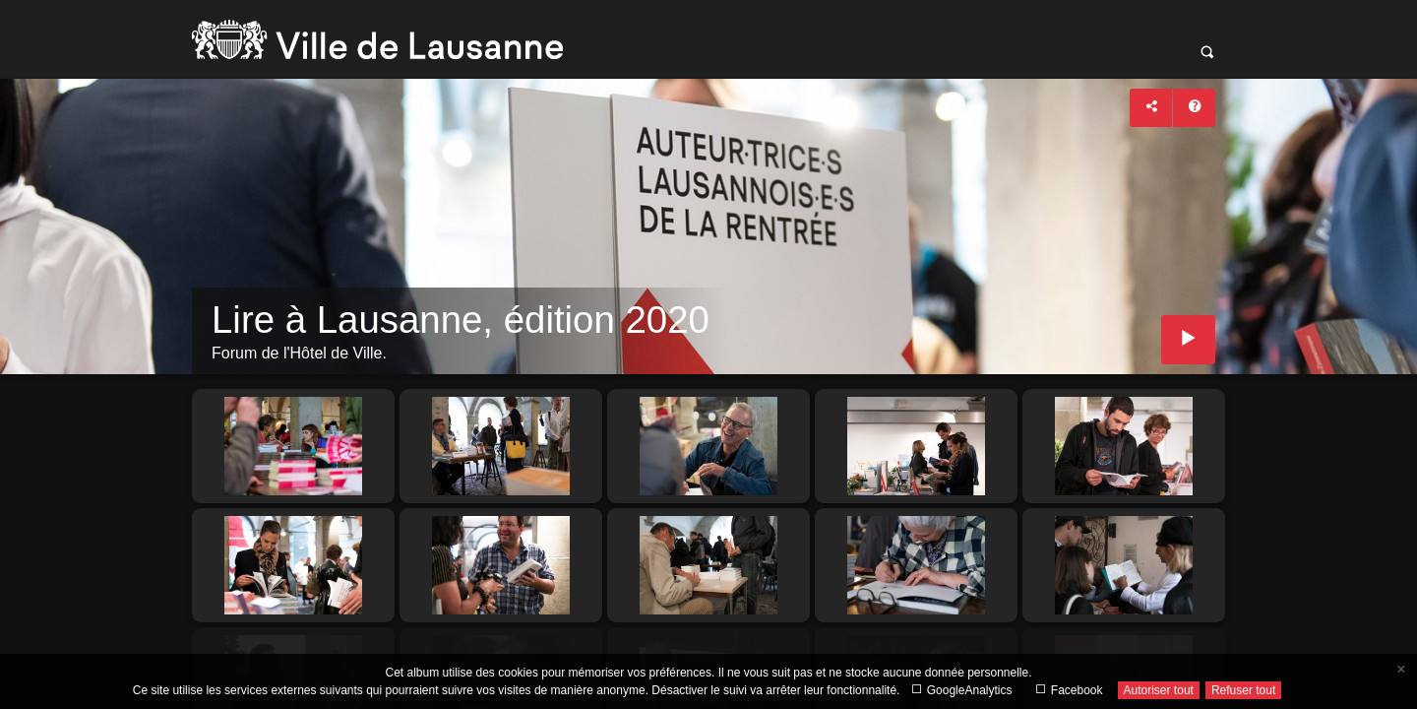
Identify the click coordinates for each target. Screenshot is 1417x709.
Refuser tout (1243, 690)
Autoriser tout (1159, 690)
